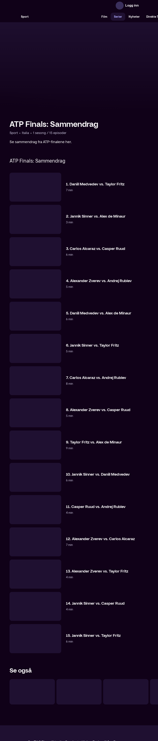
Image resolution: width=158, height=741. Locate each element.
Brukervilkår (101, 706)
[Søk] (13, 17)
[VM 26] (65, 17)
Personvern (121, 706)
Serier (118, 16)
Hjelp (85, 706)
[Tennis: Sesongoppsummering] (32, 656)
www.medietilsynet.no (103, 720)
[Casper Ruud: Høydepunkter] (79, 656)
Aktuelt (56, 706)
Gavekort (72, 706)
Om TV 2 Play (38, 706)
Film (104, 16)
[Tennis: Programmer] (125, 656)
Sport (25, 16)
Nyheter (134, 16)
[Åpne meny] (144, 6)
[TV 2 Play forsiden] (39, 6)
